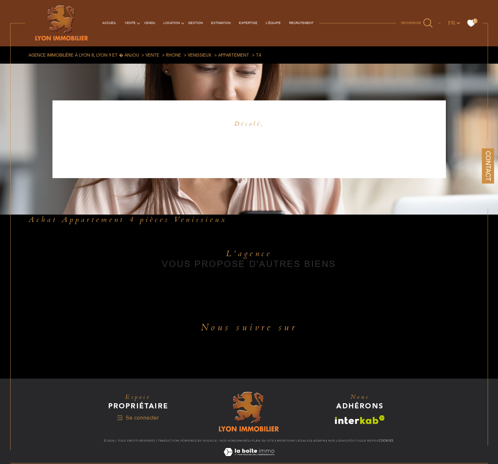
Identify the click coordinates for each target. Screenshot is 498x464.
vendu (149, 23)
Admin (319, 440)
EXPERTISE (248, 23)
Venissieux (199, 55)
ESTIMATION (221, 23)
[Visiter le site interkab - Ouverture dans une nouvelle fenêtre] (360, 419)
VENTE (130, 23)
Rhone (173, 55)
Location (171, 23)
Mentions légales (294, 440)
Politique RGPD (362, 440)
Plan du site (263, 440)
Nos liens (337, 440)
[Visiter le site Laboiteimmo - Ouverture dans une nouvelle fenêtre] (249, 459)
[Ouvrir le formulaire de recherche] (417, 23)
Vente (152, 55)
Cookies (386, 440)
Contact (488, 166)
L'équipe (273, 23)
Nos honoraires (234, 440)
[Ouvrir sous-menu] (138, 22)
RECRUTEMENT (301, 23)
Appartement (233, 55)
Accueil (109, 23)
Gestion (195, 23)
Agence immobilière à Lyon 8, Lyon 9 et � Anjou (83, 55)
